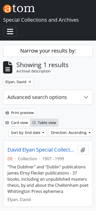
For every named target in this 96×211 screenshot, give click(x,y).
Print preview (19, 112)
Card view (16, 122)
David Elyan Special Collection (41, 150)
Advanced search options (37, 97)
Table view (44, 122)
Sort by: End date (26, 132)
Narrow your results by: (48, 50)
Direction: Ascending (69, 132)
